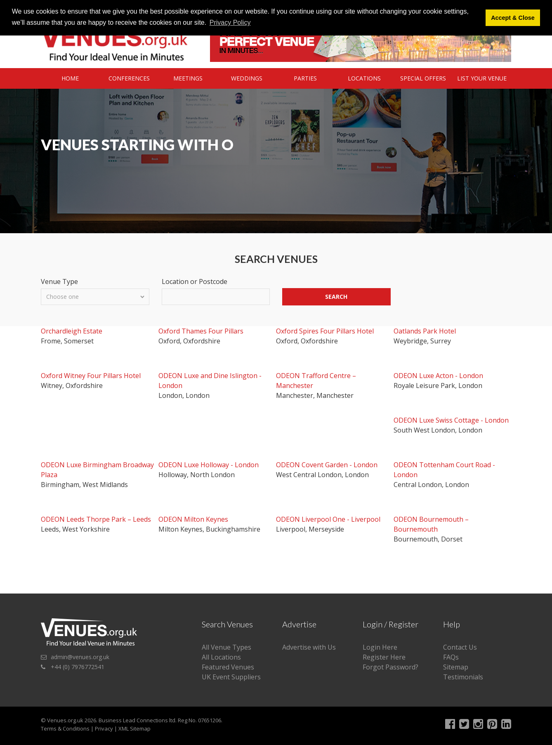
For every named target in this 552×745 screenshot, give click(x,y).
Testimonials (463, 676)
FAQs (451, 657)
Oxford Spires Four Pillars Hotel (325, 331)
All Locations (221, 657)
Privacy (104, 728)
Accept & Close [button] (513, 17)
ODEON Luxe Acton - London (438, 375)
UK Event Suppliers (231, 676)
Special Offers (423, 78)
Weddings (246, 78)
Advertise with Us (309, 647)
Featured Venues (228, 667)
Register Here (384, 657)
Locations (364, 78)
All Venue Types (226, 647)
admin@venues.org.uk (80, 657)
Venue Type (59, 281)
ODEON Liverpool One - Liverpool (328, 519)
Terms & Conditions (65, 728)
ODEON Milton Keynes (193, 519)
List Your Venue (482, 78)
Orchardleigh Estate (71, 331)
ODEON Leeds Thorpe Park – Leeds (96, 519)
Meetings (188, 78)
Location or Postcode (194, 281)
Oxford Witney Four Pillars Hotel (91, 375)
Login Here (380, 647)
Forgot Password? (390, 667)
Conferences (129, 78)
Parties (305, 78)
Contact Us (460, 647)
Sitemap (455, 667)
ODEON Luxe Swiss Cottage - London (451, 420)
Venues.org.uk (65, 720)
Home (70, 78)
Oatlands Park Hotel (425, 331)
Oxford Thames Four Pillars (200, 331)
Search (336, 296)
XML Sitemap (134, 728)
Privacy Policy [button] (230, 22)
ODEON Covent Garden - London (326, 464)
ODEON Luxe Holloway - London (208, 464)
